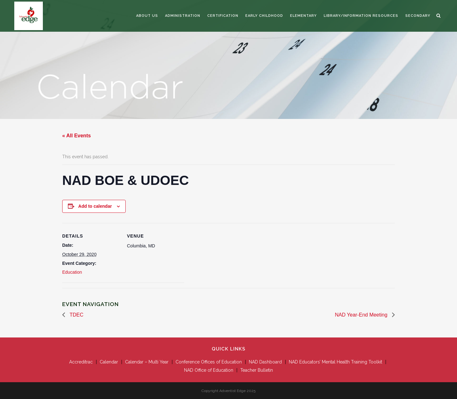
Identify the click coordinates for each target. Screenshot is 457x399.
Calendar (109, 361)
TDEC (75, 314)
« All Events (76, 135)
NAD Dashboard (265, 361)
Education (72, 272)
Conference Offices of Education (209, 361)
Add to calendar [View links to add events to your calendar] (95, 206)
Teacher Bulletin (256, 370)
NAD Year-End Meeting (362, 314)
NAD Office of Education (208, 370)
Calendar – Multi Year (147, 361)
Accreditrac (81, 361)
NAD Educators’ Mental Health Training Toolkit (335, 361)
